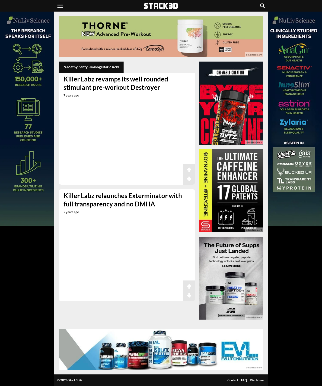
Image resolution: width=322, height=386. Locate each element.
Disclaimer (257, 380)
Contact (232, 380)
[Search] (262, 5)
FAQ (244, 380)
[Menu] (60, 5)
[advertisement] (161, 36)
